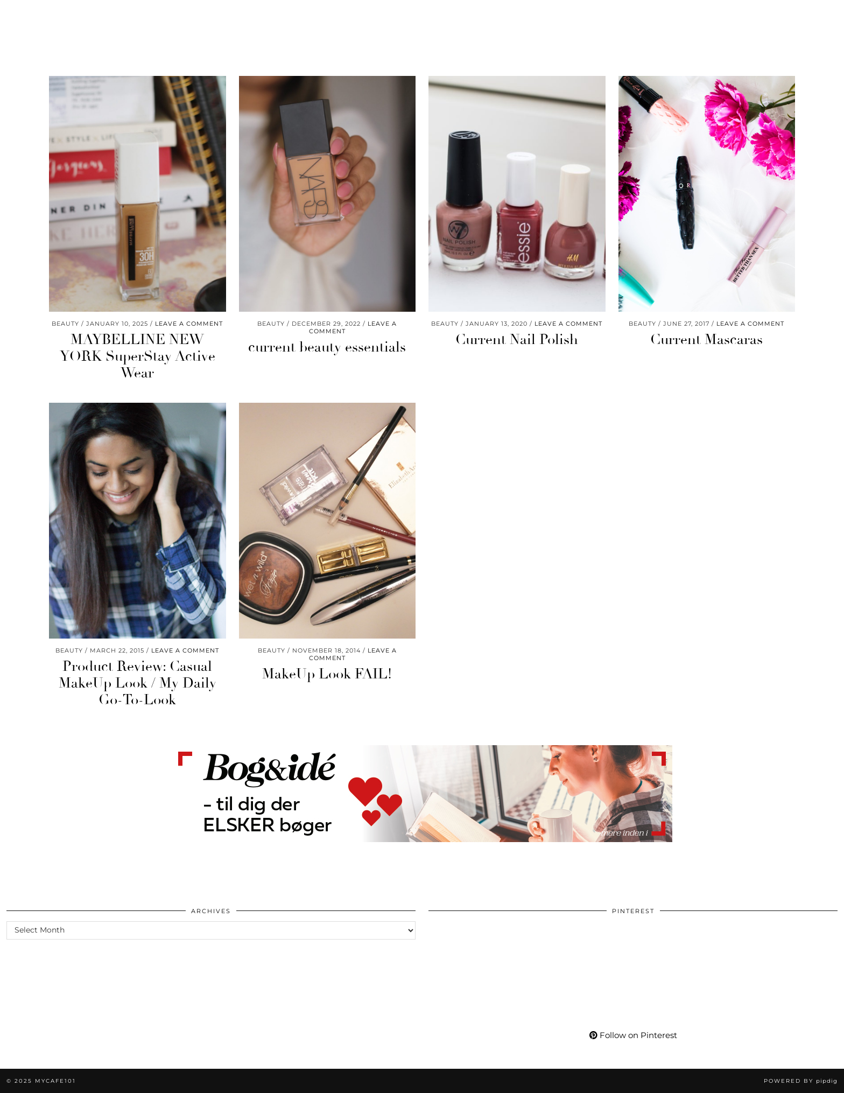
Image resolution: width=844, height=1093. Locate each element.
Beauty (30, 15)
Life (124, 15)
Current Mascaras (706, 339)
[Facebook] (750, 15)
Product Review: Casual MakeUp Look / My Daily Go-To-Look (137, 683)
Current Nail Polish (516, 339)
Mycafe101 (422, 15)
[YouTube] (737, 15)
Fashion (81, 15)
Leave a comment (189, 323)
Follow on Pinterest (633, 1035)
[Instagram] (710, 15)
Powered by (801, 1080)
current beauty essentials (327, 347)
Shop (587, 15)
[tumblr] (775, 15)
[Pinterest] (723, 15)
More (675, 15)
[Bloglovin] (763, 15)
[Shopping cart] (805, 15)
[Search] (822, 15)
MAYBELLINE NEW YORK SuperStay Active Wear (137, 356)
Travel (223, 15)
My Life (630, 15)
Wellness (170, 15)
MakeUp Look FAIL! (327, 674)
